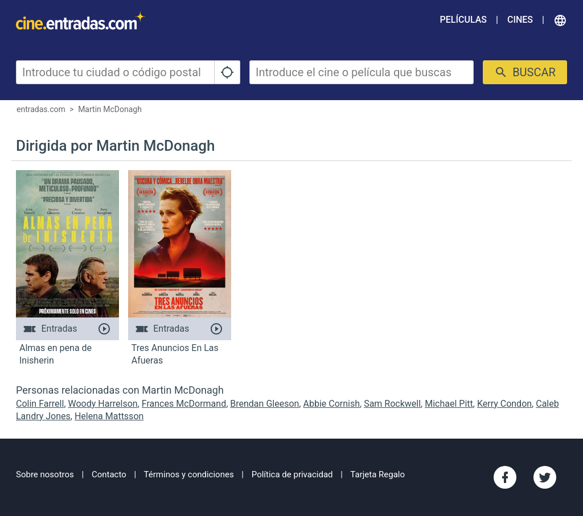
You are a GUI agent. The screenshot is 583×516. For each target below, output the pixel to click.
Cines (520, 19)
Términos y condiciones (189, 474)
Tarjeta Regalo (377, 474)
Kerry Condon (504, 403)
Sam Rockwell (392, 403)
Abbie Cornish (331, 403)
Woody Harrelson (103, 403)
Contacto (109, 474)
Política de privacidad (292, 474)
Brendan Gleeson (264, 403)
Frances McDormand (184, 403)
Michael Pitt (449, 403)
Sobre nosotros (45, 474)
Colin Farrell (40, 403)
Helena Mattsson (109, 416)
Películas (463, 19)
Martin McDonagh (110, 109)
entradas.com (41, 109)
